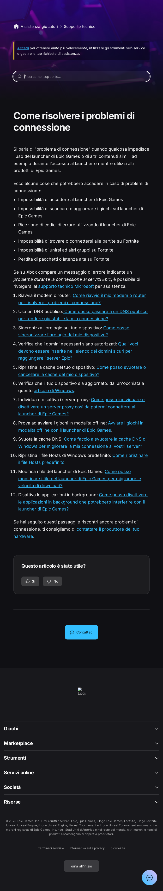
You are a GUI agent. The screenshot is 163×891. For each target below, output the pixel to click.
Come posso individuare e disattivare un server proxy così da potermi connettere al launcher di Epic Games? (81, 406)
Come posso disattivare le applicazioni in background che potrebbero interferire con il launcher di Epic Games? (83, 501)
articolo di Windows (54, 390)
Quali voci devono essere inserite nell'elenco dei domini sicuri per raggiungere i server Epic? (78, 351)
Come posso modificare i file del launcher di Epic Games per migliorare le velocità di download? (79, 478)
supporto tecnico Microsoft (66, 286)
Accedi (23, 48)
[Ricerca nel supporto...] (81, 76)
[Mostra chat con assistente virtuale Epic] (149, 877)
